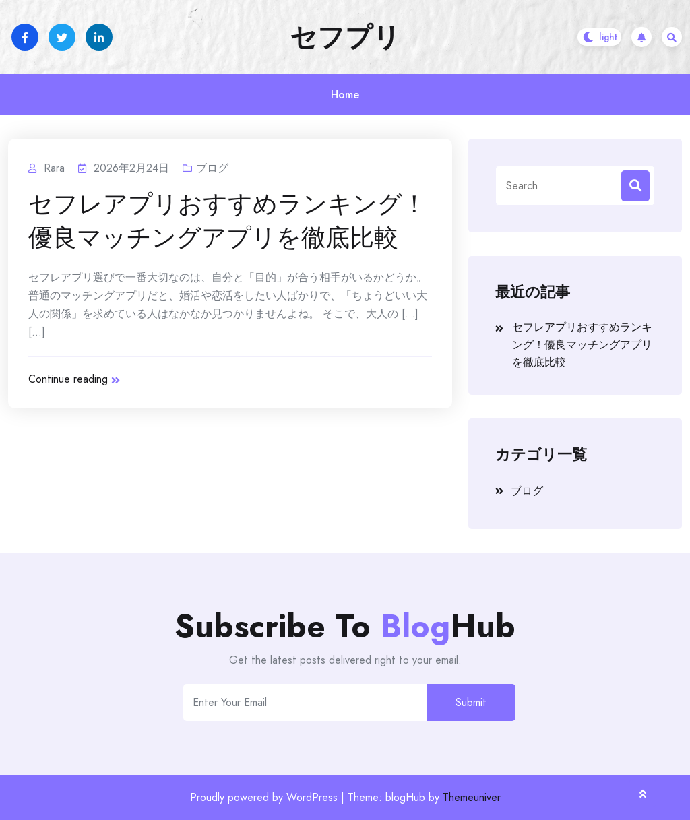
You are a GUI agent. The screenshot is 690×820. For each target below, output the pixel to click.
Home (345, 94)
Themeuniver (472, 797)
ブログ (212, 168)
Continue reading (74, 379)
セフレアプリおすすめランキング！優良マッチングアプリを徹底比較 (227, 221)
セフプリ (345, 37)
